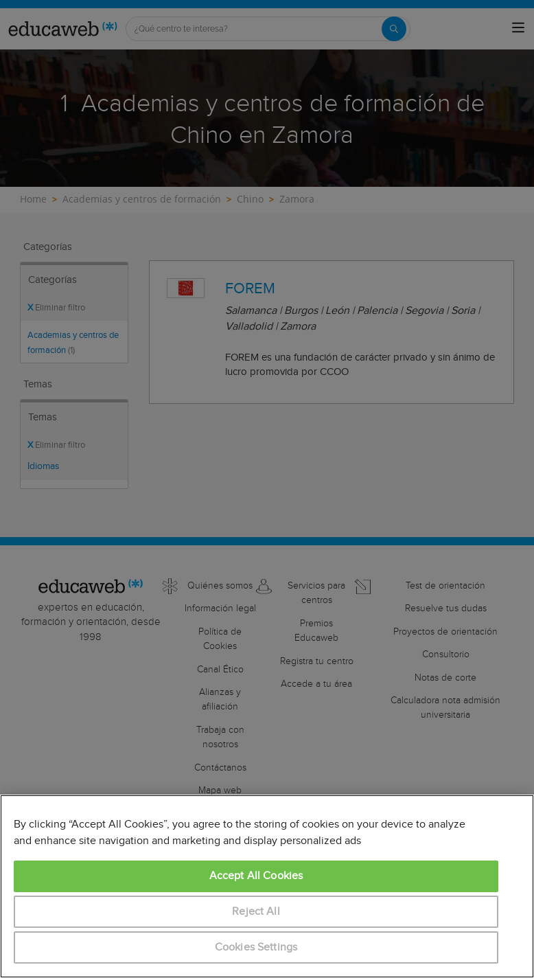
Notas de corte (445, 677)
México (196, 850)
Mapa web (220, 790)
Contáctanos (220, 767)
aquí (482, 896)
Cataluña (85, 850)
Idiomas (43, 466)
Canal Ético (220, 669)
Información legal (220, 608)
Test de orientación (445, 585)
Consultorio (445, 654)
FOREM (250, 288)
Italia (165, 850)
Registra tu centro (316, 661)
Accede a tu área (316, 684)
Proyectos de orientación (445, 631)
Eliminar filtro (56, 307)
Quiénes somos (220, 585)
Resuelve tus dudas (446, 608)
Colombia (129, 850)
